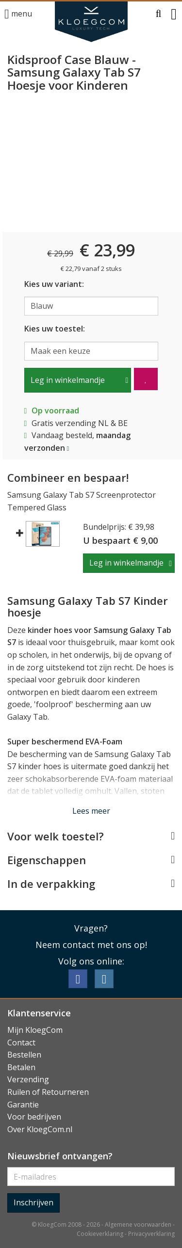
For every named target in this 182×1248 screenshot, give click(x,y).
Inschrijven (33, 1202)
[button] (159, 14)
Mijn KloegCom (35, 1030)
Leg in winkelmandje (68, 380)
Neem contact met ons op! (91, 944)
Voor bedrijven (34, 1116)
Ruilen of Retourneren (48, 1092)
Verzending (28, 1079)
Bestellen (24, 1054)
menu (18, 14)
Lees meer (91, 811)
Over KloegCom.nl (39, 1129)
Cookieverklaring (100, 1234)
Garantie (23, 1104)
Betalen (21, 1067)
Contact (21, 1042)
